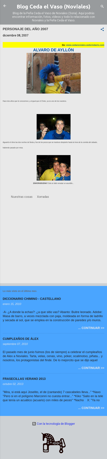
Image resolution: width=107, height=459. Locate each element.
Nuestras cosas (22, 196)
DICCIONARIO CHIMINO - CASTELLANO (32, 299)
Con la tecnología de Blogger (53, 423)
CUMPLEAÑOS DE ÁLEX (20, 339)
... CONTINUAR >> (91, 328)
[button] (102, 29)
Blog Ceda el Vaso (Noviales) (53, 6)
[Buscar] (102, 7)
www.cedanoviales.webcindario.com (85, 45)
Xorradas (43, 196)
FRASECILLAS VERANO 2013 (24, 379)
